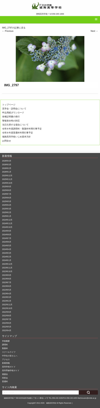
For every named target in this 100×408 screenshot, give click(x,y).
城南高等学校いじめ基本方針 (16, 136)
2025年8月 (6, 190)
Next (94, 31)
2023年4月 (6, 293)
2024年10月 (7, 227)
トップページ (8, 104)
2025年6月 (6, 198)
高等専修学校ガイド (10, 370)
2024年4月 (6, 249)
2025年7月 (6, 194)
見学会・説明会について (14, 108)
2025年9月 (6, 186)
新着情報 (6, 363)
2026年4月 (6, 161)
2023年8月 (6, 279)
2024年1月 (6, 260)
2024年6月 (6, 242)
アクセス (6, 359)
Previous (7, 31)
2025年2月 (6, 212)
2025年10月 (7, 183)
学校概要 (6, 341)
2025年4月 (6, 205)
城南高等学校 (51, 403)
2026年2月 (6, 168)
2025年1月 (6, 216)
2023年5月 (6, 290)
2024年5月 (6, 245)
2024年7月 (6, 238)
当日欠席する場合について (15, 125)
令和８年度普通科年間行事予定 (17, 133)
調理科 (5, 344)
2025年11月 (7, 179)
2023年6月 (6, 286)
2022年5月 (6, 327)
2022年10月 (7, 308)
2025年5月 (6, 201)
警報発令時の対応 (11, 121)
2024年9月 (6, 231)
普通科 (5, 381)
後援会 (5, 374)
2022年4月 (6, 330)
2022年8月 (6, 315)
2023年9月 (6, 275)
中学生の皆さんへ (9, 356)
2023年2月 (6, 301)
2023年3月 (6, 297)
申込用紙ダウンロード (13, 112)
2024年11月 (7, 223)
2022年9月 (6, 312)
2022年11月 (7, 304)
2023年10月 (7, 271)
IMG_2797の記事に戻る (14, 28)
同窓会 (5, 378)
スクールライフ (9, 352)
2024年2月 (6, 257)
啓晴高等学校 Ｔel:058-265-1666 (50, 14)
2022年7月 (6, 319)
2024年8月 (6, 234)
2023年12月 (7, 264)
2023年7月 (6, 282)
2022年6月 (6, 323)
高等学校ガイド (9, 367)
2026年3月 (6, 164)
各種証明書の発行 (11, 116)
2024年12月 (7, 220)
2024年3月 (6, 253)
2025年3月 (6, 209)
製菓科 (5, 348)
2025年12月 (7, 175)
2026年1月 (6, 172)
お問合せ (6, 141)
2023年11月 (7, 268)
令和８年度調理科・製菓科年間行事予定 (22, 129)
